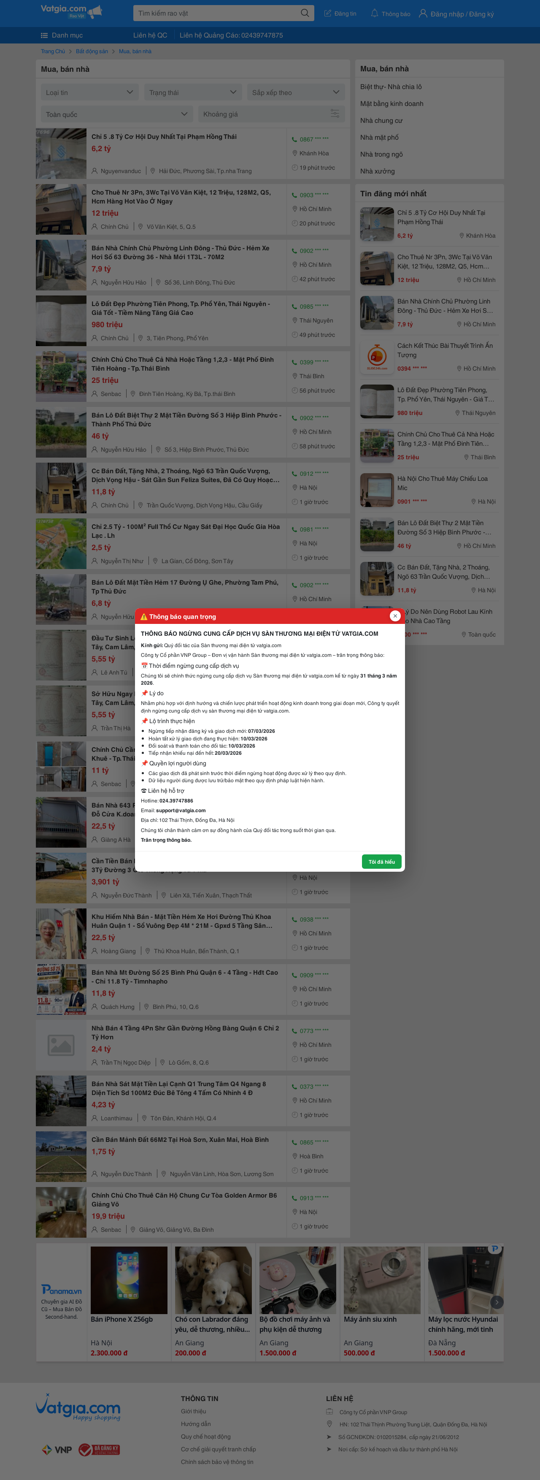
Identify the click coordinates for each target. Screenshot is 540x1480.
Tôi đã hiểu (382, 861)
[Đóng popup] (395, 615)
